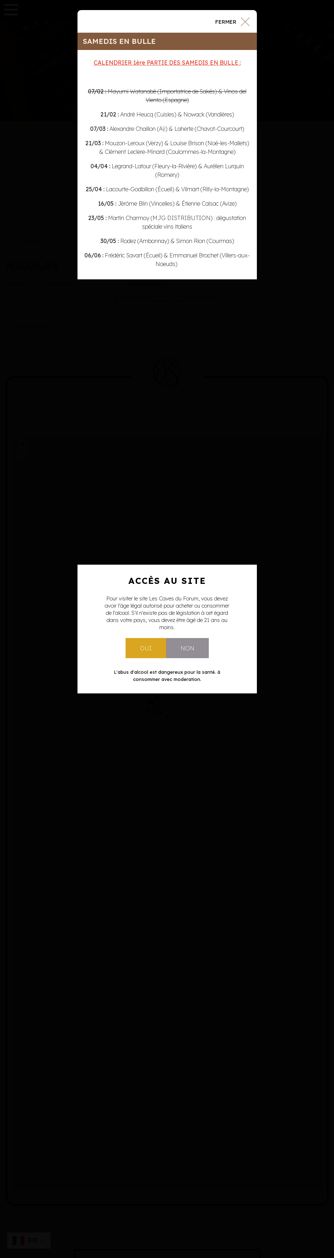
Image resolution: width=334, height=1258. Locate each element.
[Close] (232, 21)
